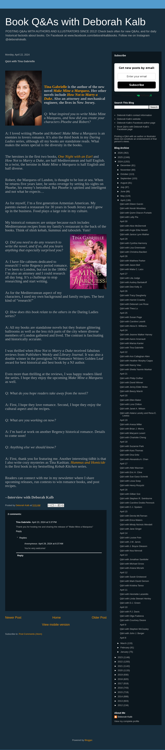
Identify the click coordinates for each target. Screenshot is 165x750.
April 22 (123, 352)
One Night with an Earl (75, 156)
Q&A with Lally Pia (129, 217)
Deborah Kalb (125, 716)
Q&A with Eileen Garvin (131, 204)
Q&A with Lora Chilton (131, 404)
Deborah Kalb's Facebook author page (136, 122)
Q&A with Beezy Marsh (131, 391)
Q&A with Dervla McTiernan (133, 515)
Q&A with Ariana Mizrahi (132, 568)
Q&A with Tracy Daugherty (133, 295)
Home (56, 617)
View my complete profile (126, 721)
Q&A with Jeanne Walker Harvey (136, 334)
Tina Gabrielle (55, 87)
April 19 (123, 420)
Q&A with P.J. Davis (129, 611)
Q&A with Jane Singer (130, 529)
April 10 (123, 607)
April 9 (123, 624)
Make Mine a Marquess (71, 91)
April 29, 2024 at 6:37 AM (50, 543)
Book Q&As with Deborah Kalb (75, 21)
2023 (120, 657)
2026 (120, 153)
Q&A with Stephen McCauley (134, 629)
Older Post (99, 617)
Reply (19, 531)
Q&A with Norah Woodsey (133, 208)
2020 (120, 670)
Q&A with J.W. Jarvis (130, 542)
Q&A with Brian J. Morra (132, 428)
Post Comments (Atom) (30, 634)
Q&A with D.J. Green (130, 603)
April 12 (123, 572)
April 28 (123, 256)
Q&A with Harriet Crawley (132, 300)
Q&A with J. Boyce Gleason (133, 546)
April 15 (123, 511)
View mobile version (56, 624)
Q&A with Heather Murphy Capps (136, 360)
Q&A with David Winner (131, 382)
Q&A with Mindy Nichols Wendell (136, 524)
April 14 (123, 533)
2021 (120, 666)
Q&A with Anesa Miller (131, 424)
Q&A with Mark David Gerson (134, 581)
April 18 (123, 441)
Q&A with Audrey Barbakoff (133, 282)
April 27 (123, 273)
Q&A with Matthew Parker (132, 260)
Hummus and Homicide (88, 462)
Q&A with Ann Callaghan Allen (135, 356)
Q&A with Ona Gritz (129, 455)
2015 (120, 692)
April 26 (123, 291)
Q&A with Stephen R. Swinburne (136, 498)
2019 (120, 674)
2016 (120, 687)
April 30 (123, 221)
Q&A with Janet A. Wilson (132, 408)
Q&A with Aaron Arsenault (132, 339)
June (123, 191)
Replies (23, 537)
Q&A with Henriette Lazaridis (134, 594)
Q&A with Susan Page (131, 317)
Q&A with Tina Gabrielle (131, 347)
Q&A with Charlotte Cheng (133, 437)
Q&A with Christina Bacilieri (133, 252)
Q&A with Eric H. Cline (131, 472)
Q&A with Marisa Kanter (132, 343)
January (124, 652)
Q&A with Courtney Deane (133, 620)
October (124, 174)
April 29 (123, 239)
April (123, 200)
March (123, 643)
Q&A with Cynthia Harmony (133, 243)
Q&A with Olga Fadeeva (132, 616)
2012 (120, 705)
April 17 (123, 463)
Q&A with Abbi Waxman (131, 468)
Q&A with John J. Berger (132, 633)
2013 (120, 701)
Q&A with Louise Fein (130, 537)
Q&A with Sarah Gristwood (133, 576)
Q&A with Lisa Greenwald (132, 247)
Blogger (88, 740)
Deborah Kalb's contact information (134, 115)
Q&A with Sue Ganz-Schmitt (134, 476)
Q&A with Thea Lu (129, 308)
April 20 (123, 395)
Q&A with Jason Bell (130, 265)
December (125, 165)
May (122, 196)
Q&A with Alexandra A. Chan (134, 459)
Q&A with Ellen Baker (130, 400)
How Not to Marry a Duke (71, 97)
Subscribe (136, 85)
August (124, 183)
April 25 (123, 313)
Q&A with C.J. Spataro (131, 507)
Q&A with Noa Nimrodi (131, 550)
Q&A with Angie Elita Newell (133, 230)
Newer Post (13, 617)
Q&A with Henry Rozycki (132, 485)
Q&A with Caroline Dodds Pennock (137, 502)
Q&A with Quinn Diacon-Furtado (136, 212)
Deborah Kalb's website (128, 119)
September (126, 178)
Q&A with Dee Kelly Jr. (131, 287)
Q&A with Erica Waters (131, 520)
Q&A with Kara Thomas (131, 450)
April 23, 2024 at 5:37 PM (44, 522)
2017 (120, 683)
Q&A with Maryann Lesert (132, 433)
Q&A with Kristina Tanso (132, 585)
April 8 (123, 637)
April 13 (123, 555)
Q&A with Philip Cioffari (131, 378)
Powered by (137, 95)
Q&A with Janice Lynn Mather (134, 234)
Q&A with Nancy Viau (130, 365)
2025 (120, 157)
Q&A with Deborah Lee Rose (134, 304)
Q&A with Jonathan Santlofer (134, 559)
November (125, 170)
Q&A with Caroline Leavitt (132, 321)
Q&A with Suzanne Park (132, 446)
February (125, 647)
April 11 (123, 590)
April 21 (123, 373)
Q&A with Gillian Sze (130, 494)
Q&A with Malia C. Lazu (131, 269)
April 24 (123, 330)
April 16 (123, 489)
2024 (120, 161)
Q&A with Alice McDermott (133, 226)
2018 (120, 679)
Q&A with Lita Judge (130, 278)
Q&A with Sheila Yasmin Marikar (136, 369)
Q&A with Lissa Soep (130, 481)
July (122, 187)
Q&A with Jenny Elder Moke (133, 387)
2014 (120, 696)
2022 (120, 661)
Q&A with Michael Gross (132, 563)
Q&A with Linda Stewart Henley (135, 598)
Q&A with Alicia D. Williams (133, 326)
